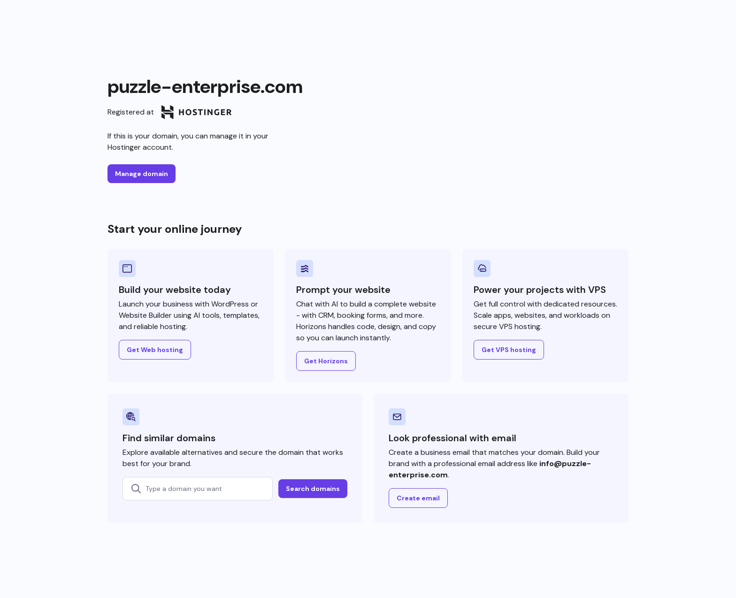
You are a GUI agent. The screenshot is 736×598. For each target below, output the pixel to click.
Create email (418, 498)
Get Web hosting (155, 349)
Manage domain (141, 173)
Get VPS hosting (509, 349)
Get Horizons (326, 361)
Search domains (313, 488)
